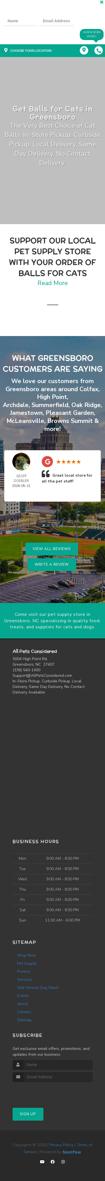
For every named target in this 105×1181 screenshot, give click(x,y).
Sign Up (28, 1114)
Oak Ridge (86, 405)
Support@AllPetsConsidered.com (42, 675)
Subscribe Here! (92, 34)
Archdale (16, 405)
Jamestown (26, 413)
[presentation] (23, 34)
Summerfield (50, 405)
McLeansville (25, 421)
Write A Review (52, 564)
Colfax (89, 389)
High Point (52, 397)
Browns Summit (70, 421)
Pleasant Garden (70, 413)
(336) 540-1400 (26, 670)
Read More (53, 283)
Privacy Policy (61, 1145)
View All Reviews (52, 549)
